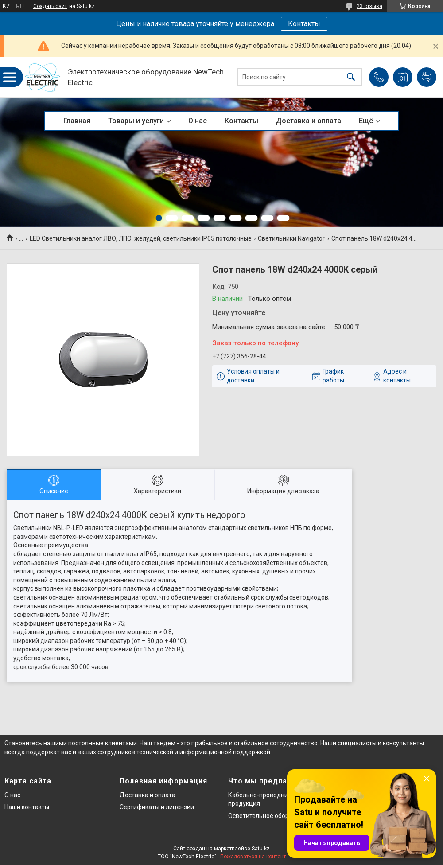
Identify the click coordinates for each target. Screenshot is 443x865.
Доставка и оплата (308, 121)
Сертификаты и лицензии (157, 806)
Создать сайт (50, 6)
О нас (197, 121)
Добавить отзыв (426, 77)
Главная (76, 121)
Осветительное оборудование (272, 815)
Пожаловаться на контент (253, 856)
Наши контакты (26, 806)
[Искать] (350, 77)
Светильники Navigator (291, 238)
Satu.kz (261, 849)
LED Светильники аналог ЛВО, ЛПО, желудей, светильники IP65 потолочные (141, 238)
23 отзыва (369, 6)
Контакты (304, 23)
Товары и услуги (136, 121)
